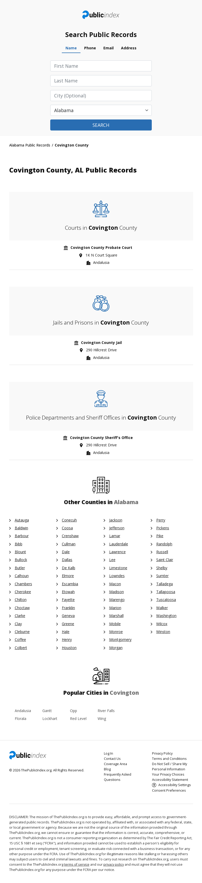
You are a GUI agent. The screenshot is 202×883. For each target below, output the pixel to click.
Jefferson (116, 527)
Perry (160, 520)
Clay (18, 623)
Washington (166, 615)
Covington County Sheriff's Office (101, 437)
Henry (67, 639)
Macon (115, 583)
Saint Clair (164, 559)
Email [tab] (108, 47)
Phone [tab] (90, 47)
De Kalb (68, 567)
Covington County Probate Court (101, 247)
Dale (66, 551)
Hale (65, 631)
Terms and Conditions (169, 758)
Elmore (68, 575)
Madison (116, 591)
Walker (162, 607)
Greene (68, 623)
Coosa (67, 527)
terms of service (76, 864)
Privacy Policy (162, 753)
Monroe (116, 631)
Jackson (115, 520)
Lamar (114, 535)
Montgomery (120, 639)
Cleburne (22, 631)
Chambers (23, 583)
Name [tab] (71, 47)
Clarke (20, 615)
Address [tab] (129, 47)
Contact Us (112, 758)
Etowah (68, 591)
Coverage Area (115, 764)
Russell (162, 551)
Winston (163, 631)
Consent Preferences (169, 790)
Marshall (116, 615)
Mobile (115, 623)
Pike (159, 535)
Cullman (68, 543)
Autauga (22, 520)
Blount (20, 551)
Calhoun (22, 575)
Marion (115, 607)
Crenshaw (70, 535)
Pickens (162, 527)
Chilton (21, 599)
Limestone (118, 567)
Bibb (18, 543)
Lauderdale (118, 543)
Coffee (20, 639)
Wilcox (161, 623)
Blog (107, 769)
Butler (20, 567)
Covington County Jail (101, 342)
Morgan (116, 647)
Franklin (68, 607)
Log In (108, 753)
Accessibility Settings (174, 785)
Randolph (164, 543)
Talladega (164, 583)
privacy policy (113, 864)
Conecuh (69, 520)
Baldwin (21, 527)
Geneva (68, 615)
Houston (69, 647)
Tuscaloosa (166, 599)
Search (101, 125)
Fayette (68, 599)
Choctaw (22, 607)
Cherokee (23, 591)
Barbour (22, 535)
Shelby (161, 567)
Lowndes (117, 575)
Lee (112, 559)
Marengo (117, 599)
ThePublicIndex (101, 15)
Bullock (21, 559)
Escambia (70, 583)
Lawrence (117, 551)
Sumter (162, 575)
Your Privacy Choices (168, 774)
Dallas (67, 559)
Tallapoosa (165, 591)
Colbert (21, 647)
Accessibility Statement (170, 779)
